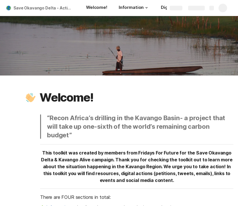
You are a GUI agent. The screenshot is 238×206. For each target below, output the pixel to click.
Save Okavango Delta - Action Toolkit (44, 7)
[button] (146, 8)
